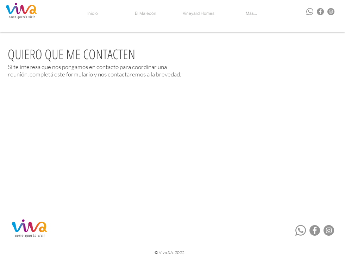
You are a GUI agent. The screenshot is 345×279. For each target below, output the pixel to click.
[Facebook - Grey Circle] (320, 11)
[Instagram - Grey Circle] (330, 11)
